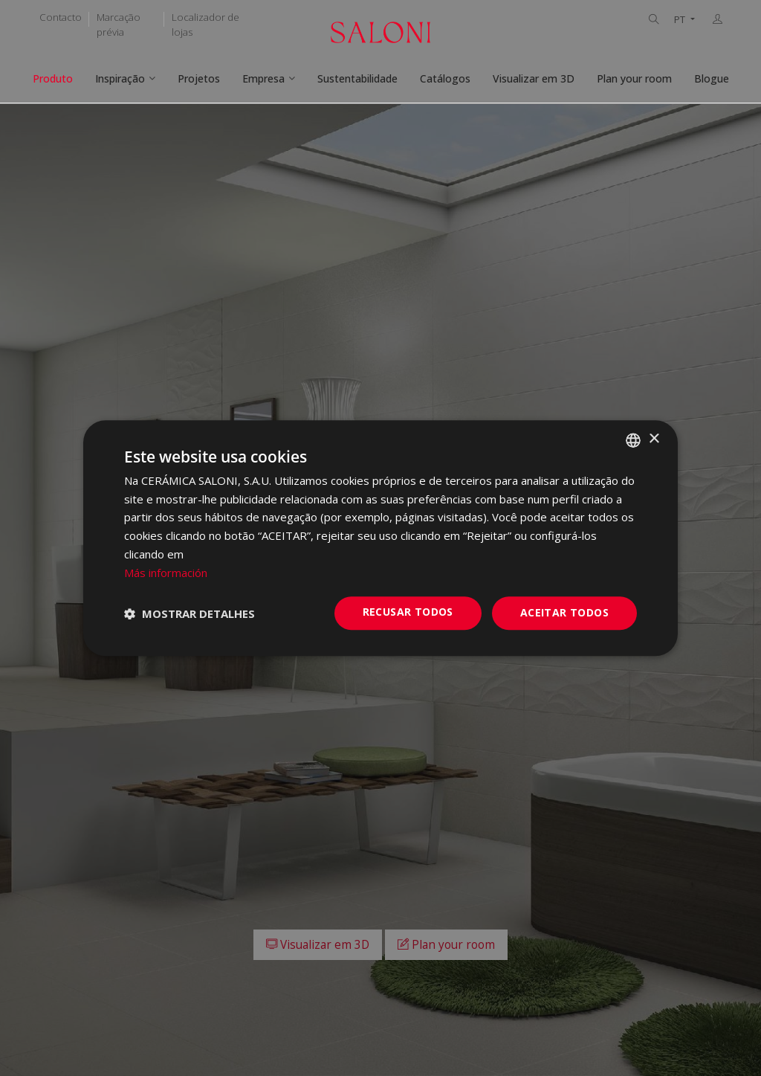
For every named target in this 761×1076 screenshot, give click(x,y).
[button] (189, 613)
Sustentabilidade (357, 78)
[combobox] (633, 440)
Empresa (263, 78)
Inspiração (120, 78)
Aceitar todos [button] (564, 613)
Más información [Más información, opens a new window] (165, 572)
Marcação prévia (118, 24)
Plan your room (634, 78)
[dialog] (380, 538)
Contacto (60, 17)
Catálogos (445, 78)
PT (680, 19)
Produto (53, 78)
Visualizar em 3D (533, 78)
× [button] (653, 439)
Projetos (199, 78)
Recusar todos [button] (408, 612)
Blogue (711, 78)
